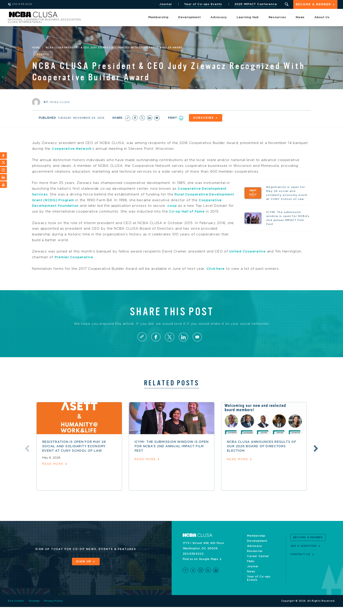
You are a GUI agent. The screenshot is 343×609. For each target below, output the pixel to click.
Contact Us (300, 559)
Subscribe (204, 117)
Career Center (258, 561)
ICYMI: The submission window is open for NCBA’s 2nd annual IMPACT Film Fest (172, 452)
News (300, 17)
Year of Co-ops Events (203, 4)
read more (53, 469)
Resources (277, 17)
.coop (198, 205)
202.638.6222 (193, 559)
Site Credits (16, 603)
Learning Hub (248, 17)
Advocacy (218, 17)
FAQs (250, 566)
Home (36, 48)
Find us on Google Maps (200, 564)
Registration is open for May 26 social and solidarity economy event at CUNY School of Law (74, 452)
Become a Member (313, 4)
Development (189, 17)
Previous (26, 454)
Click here (215, 274)
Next (316, 454)
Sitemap (34, 603)
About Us (322, 17)
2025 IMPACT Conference (255, 4)
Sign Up (83, 567)
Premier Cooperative (74, 262)
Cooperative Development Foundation (68, 205)
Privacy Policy (53, 603)
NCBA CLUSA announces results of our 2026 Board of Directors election (261, 452)
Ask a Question (303, 551)
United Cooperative (247, 256)
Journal (165, 4)
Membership (158, 17)
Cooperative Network (72, 148)
